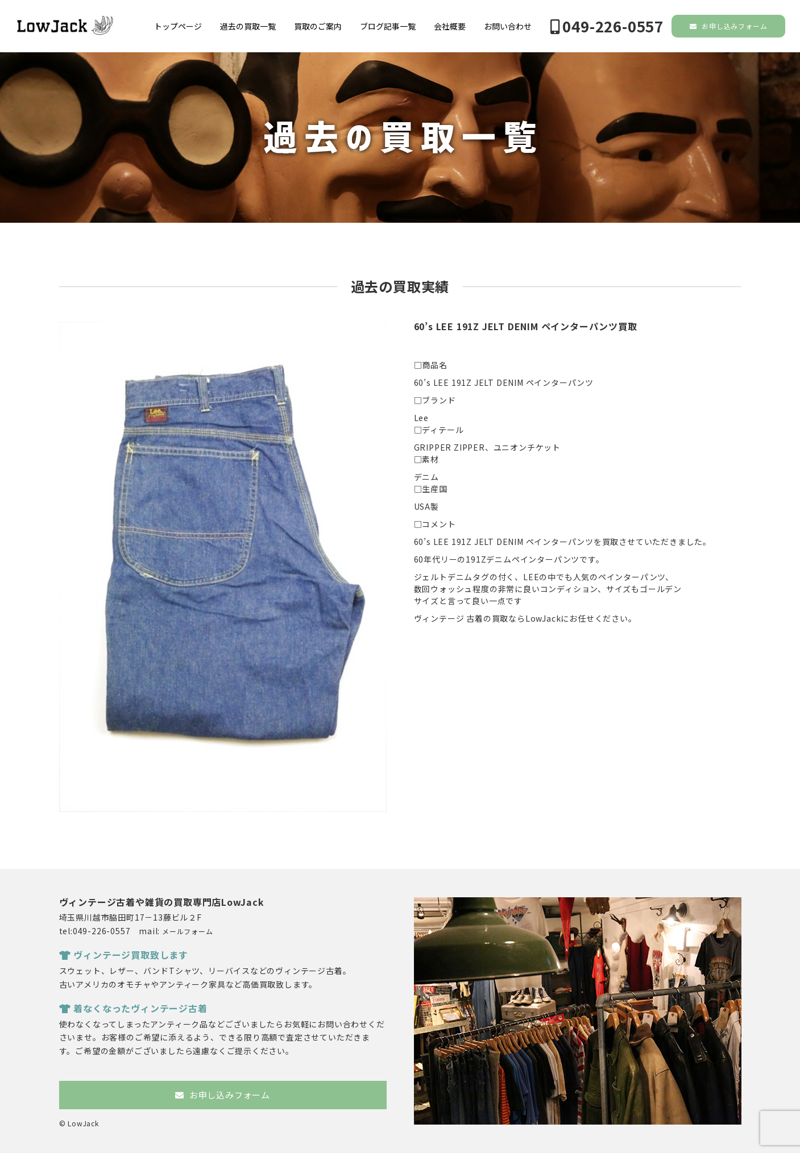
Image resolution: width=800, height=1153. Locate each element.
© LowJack (79, 1123)
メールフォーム (187, 931)
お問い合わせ (508, 26)
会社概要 (450, 26)
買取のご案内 (318, 26)
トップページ (178, 26)
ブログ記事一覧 (388, 26)
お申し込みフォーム (729, 26)
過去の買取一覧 (248, 26)
